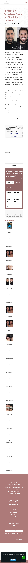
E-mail (14, 525)
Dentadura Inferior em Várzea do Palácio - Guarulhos (9, 456)
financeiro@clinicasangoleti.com (14, 487)
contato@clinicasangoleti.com (14, 486)
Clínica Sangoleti (14, 491)
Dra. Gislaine (14, 489)
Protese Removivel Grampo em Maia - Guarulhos (9, 372)
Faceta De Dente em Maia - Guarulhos (9, 329)
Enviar (14, 165)
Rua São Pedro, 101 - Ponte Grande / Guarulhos (14, 481)
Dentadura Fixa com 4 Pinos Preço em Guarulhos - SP (9, 303)
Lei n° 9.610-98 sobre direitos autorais (14, 217)
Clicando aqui (14, 136)
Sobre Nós (14, 509)
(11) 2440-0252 (14, 133)
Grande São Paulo (10, 190)
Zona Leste (9, 187)
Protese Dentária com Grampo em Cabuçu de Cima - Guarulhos (9, 401)
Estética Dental (14, 512)
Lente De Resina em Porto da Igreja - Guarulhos (9, 316)
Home (14, 508)
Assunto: (17, 147)
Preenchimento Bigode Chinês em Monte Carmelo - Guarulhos (10, 275)
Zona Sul (15, 185)
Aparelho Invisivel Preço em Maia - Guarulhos (9, 232)
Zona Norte (17, 182)
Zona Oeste (9, 185)
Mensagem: (8, 152)
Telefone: (7, 147)
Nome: (7, 142)
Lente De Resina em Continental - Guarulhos (9, 259)
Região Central (10, 182)
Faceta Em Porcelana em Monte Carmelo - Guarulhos (9, 288)
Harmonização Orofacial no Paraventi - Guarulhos (9, 413)
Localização (14, 514)
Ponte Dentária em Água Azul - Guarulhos (9, 385)
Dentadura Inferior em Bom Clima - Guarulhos (9, 469)
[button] (26, 2)
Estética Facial (14, 511)
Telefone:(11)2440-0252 (14, 484)
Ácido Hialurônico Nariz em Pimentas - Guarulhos (9, 344)
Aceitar (13, 559)
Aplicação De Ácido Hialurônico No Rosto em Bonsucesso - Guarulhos (9, 443)
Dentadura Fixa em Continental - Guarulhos (9, 245)
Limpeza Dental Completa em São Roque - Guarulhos (9, 358)
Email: (17, 142)
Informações (14, 516)
